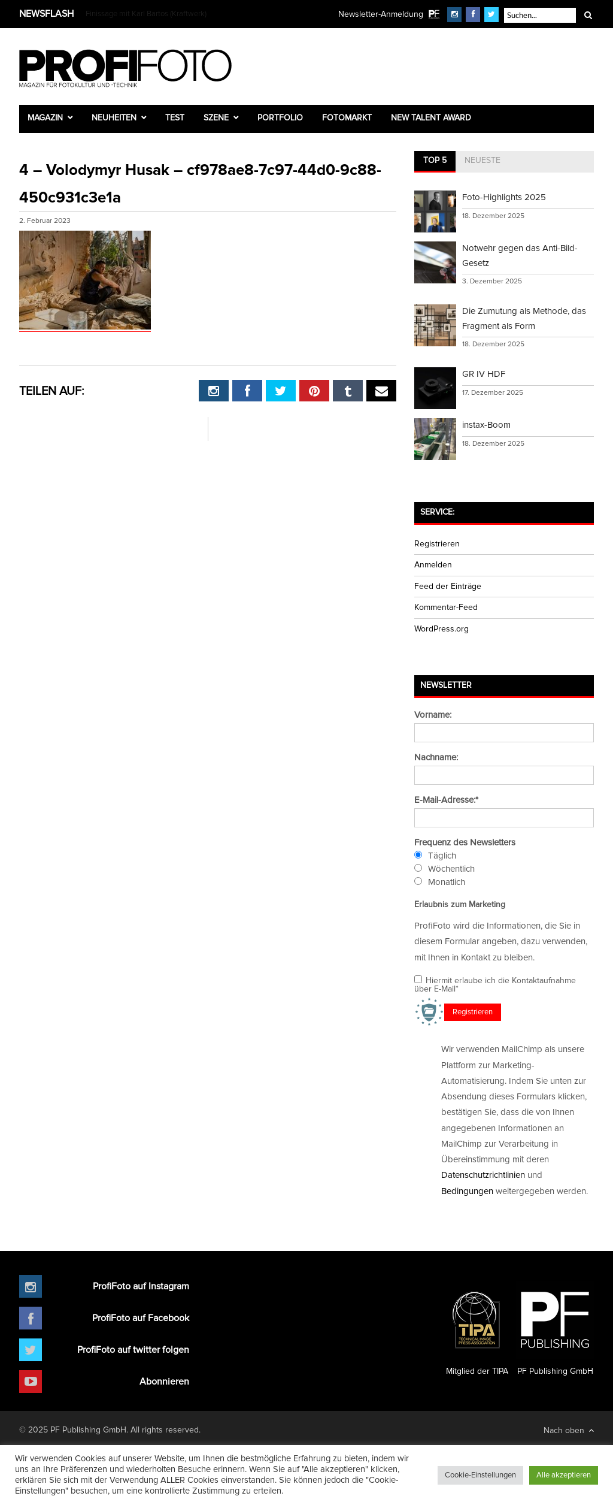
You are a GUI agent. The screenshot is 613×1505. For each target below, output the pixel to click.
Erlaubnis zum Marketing (459, 904)
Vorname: (432, 715)
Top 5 (435, 160)
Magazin (45, 118)
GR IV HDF (483, 374)
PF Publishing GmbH (555, 1328)
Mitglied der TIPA (477, 1328)
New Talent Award (431, 118)
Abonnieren (164, 1381)
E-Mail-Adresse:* (446, 800)
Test (174, 118)
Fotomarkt (347, 118)
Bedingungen (467, 1191)
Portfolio (280, 118)
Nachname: (436, 757)
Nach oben (569, 1430)
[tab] (435, 162)
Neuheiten (114, 118)
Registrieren (437, 544)
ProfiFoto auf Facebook (140, 1318)
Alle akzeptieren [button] (563, 1475)
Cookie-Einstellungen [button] (480, 1475)
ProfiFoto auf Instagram (141, 1286)
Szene (216, 118)
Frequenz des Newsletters (464, 842)
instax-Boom (486, 425)
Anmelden (433, 565)
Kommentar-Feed (446, 607)
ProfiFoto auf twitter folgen (133, 1350)
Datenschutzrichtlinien (483, 1175)
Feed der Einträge (447, 586)
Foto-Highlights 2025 (504, 197)
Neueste (482, 160)
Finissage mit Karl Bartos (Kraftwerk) (146, 14)
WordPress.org (441, 629)
